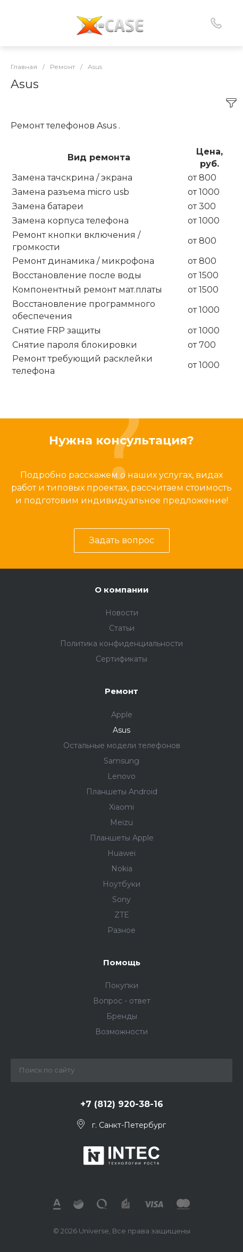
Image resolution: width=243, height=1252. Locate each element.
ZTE (121, 915)
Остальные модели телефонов (121, 745)
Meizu (121, 822)
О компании (122, 590)
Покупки (121, 985)
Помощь (121, 962)
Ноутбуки (121, 884)
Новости (121, 613)
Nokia (121, 868)
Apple (121, 714)
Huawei (121, 853)
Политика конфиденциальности (121, 643)
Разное (121, 930)
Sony (121, 899)
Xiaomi (121, 807)
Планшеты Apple (122, 838)
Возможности (121, 1031)
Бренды (121, 1016)
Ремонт (121, 691)
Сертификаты (121, 659)
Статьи (122, 628)
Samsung (121, 761)
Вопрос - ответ (121, 1001)
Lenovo (121, 776)
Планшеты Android (121, 791)
